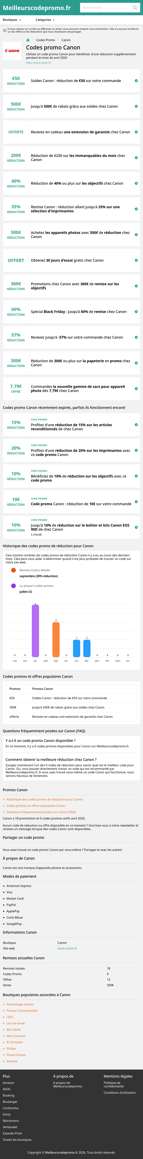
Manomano (11, 1121)
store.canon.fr (67, 948)
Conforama (10, 1108)
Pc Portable (15, 1042)
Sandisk (12, 1061)
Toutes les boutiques (17, 1140)
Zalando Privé (12, 1133)
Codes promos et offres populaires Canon (36, 806)
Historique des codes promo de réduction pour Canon (45, 799)
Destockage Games (20, 1004)
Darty (6, 1114)
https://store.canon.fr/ (38, 62)
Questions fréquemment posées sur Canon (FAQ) (41, 812)
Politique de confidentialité (114, 1084)
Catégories (46, 20)
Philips (11, 1049)
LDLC (10, 1017)
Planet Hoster (16, 1055)
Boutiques (12, 20)
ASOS (6, 1089)
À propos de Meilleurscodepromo (67, 1084)
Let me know (16, 1023)
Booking (8, 1095)
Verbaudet (10, 1127)
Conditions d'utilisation (120, 1093)
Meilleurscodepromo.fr (37, 7)
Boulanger (10, 1102)
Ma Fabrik (14, 1030)
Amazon (8, 1083)
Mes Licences (16, 1036)
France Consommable (22, 1011)
